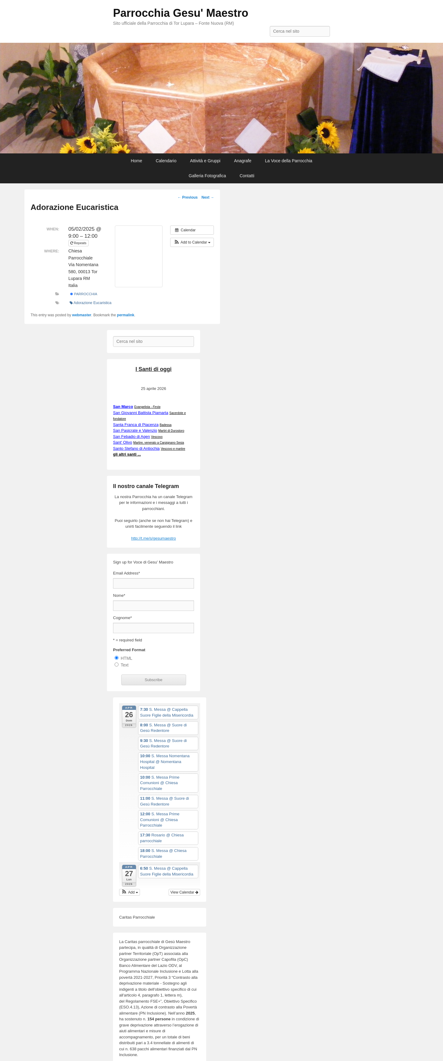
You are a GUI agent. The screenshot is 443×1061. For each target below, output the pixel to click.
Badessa (166, 425)
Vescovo (157, 437)
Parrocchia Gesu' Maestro (180, 13)
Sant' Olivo (122, 442)
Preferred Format (129, 650)
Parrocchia (83, 294)
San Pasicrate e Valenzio (135, 430)
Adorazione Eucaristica (91, 303)
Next (207, 197)
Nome (119, 595)
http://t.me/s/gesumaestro (153, 538)
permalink (125, 315)
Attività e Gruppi (205, 160)
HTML (126, 658)
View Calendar (184, 892)
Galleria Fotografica (207, 175)
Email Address (126, 573)
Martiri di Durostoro (171, 430)
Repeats (78, 243)
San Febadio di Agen (131, 436)
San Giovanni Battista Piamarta (140, 412)
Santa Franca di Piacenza (136, 424)
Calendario (166, 160)
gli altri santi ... (127, 454)
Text (125, 665)
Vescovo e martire (173, 448)
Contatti (247, 175)
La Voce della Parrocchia (288, 160)
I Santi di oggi (154, 369)
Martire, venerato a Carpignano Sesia (158, 442)
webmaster (81, 315)
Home (136, 160)
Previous (188, 197)
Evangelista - (147, 407)
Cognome (122, 617)
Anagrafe (242, 160)
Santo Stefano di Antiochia (136, 448)
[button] (192, 242)
